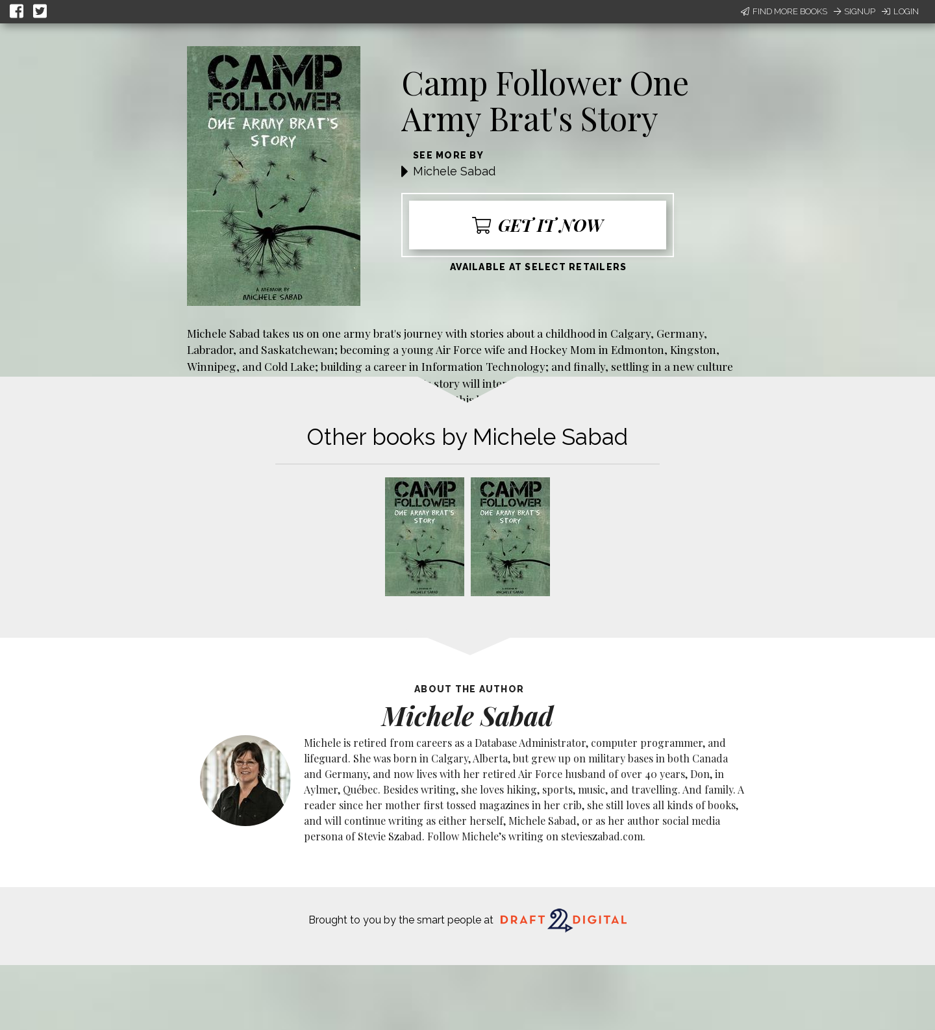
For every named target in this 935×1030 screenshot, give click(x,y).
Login (900, 11)
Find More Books (784, 11)
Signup (854, 11)
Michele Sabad (454, 171)
